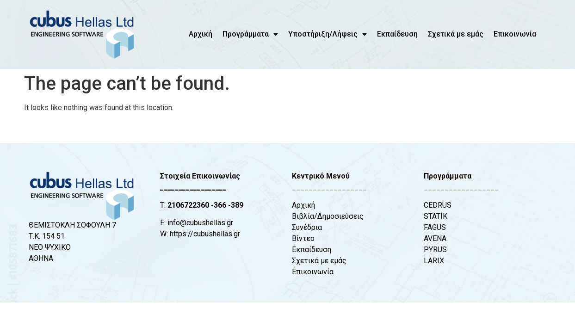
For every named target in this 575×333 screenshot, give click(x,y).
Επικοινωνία (515, 34)
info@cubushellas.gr (200, 222)
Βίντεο (303, 238)
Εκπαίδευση (397, 34)
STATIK (435, 216)
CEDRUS (437, 205)
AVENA (435, 238)
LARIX (434, 260)
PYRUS (435, 249)
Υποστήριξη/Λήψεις (327, 34)
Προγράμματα (250, 34)
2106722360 (188, 205)
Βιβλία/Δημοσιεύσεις (328, 216)
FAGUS (435, 227)
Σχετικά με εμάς (455, 34)
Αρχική (200, 34)
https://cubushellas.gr (205, 233)
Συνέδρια (307, 227)
